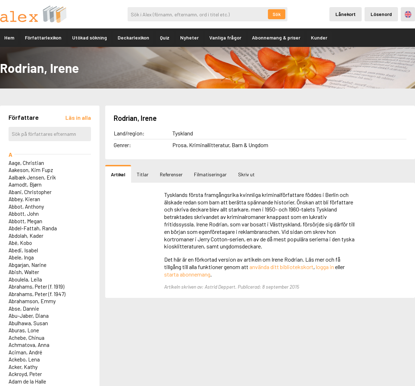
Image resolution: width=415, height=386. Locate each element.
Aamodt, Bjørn (25, 184)
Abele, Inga (21, 257)
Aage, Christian (26, 163)
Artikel (118, 174)
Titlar (143, 174)
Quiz (164, 37)
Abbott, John (24, 213)
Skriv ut (246, 174)
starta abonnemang (187, 274)
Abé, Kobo (20, 243)
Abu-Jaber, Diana (29, 315)
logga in (325, 266)
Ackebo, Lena (24, 359)
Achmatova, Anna (29, 345)
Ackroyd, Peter (25, 374)
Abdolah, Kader (26, 235)
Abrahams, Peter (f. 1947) (37, 294)
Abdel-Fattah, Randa (33, 228)
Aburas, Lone (24, 330)
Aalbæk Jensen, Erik (32, 177)
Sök (277, 14)
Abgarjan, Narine (28, 265)
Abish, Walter (24, 272)
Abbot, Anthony (26, 206)
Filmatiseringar (210, 174)
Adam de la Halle (27, 381)
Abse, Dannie (24, 308)
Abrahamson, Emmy (32, 301)
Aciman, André (25, 352)
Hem (9, 37)
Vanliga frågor (225, 37)
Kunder (319, 37)
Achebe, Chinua (26, 337)
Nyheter (189, 37)
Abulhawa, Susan (28, 323)
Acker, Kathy (23, 367)
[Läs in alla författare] (78, 117)
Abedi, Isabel (23, 250)
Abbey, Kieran (24, 199)
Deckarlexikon (133, 37)
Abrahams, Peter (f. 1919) (36, 286)
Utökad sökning (89, 37)
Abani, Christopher (30, 192)
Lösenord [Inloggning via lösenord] (381, 14)
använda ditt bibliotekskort (281, 266)
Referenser (171, 174)
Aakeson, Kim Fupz (31, 170)
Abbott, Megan (25, 221)
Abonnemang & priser (276, 37)
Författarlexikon (43, 37)
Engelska (408, 14)
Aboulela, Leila (25, 279)
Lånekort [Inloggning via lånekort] (345, 14)
